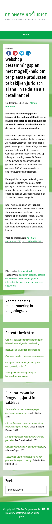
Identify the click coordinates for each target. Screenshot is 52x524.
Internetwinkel (25, 271)
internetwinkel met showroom (19, 282)
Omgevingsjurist (26, 15)
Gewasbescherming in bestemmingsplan (25, 447)
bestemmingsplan (27, 275)
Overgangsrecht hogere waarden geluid (24, 356)
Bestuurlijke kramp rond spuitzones (22, 350)
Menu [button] (26, 34)
